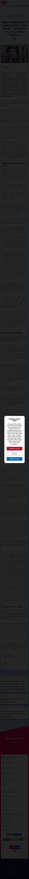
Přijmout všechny (14, 458)
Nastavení (14, 453)
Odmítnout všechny (14, 448)
